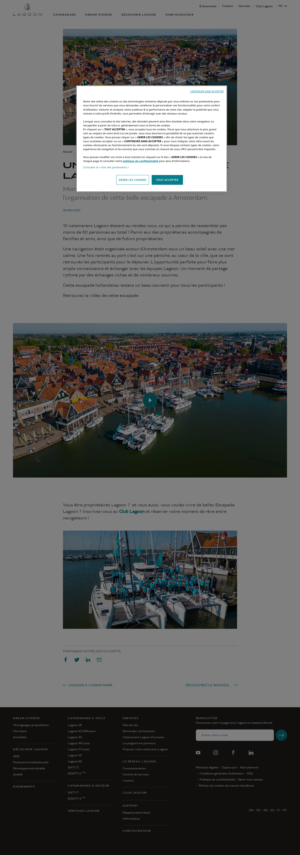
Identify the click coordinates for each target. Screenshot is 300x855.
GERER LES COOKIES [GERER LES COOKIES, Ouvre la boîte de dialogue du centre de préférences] (133, 180)
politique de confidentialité (140, 161)
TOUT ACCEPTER (167, 180)
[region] (151, 138)
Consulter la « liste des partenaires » (106, 167)
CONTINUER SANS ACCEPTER (207, 91)
